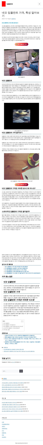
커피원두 (4, 437)
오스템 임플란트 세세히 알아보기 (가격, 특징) (15, 270)
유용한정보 (4, 428)
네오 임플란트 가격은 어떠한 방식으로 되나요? (13, 326)
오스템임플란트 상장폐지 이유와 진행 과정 (14, 349)
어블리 (5, 378)
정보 (3, 435)
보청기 (3, 426)
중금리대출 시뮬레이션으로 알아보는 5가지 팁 (13, 389)
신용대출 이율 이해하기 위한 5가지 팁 (11, 404)
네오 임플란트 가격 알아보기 (10, 324)
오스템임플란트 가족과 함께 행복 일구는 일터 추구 (17, 271)
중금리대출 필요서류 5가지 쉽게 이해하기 (12, 387)
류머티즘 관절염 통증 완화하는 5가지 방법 (12, 391)
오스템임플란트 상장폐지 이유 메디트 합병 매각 (16, 268)
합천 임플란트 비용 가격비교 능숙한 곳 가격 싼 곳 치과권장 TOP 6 (20, 337)
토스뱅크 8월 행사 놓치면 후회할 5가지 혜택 (12, 411)
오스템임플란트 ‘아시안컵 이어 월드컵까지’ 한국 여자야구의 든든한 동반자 (22, 273)
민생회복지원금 (5, 424)
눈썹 (3, 422)
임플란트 (10, 4)
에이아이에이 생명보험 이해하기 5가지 (11, 406)
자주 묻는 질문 (7, 329)
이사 (3, 430)
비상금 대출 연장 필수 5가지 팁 (9, 402)
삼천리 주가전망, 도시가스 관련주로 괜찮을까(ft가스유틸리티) (20, 335)
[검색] (21, 371)
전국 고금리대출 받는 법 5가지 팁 (10, 385)
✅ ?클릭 (21, 44)
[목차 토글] (21, 321)
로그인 (13, 362)
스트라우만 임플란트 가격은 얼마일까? (12, 328)
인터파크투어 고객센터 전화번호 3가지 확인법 (13, 383)
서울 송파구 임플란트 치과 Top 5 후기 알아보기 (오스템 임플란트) (19, 351)
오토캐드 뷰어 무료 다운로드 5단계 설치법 (12, 409)
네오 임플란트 (6, 323)
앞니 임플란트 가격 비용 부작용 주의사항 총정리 (16, 266)
